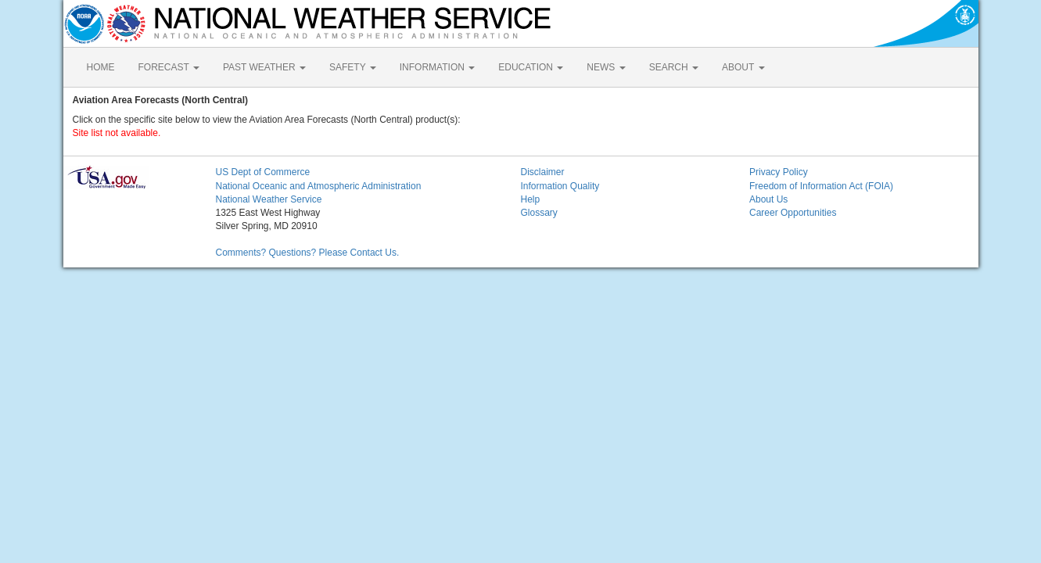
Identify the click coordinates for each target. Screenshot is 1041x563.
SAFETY (352, 67)
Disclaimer (543, 172)
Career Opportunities (792, 212)
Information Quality (560, 186)
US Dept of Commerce (263, 172)
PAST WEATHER (264, 67)
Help (530, 199)
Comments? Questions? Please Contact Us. (308, 252)
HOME (101, 67)
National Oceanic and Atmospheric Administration (319, 186)
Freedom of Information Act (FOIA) (821, 186)
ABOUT (743, 67)
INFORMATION (437, 67)
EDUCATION (530, 67)
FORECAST (168, 67)
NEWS (606, 67)
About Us (768, 199)
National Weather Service (269, 199)
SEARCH (673, 67)
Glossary (539, 212)
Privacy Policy (778, 172)
